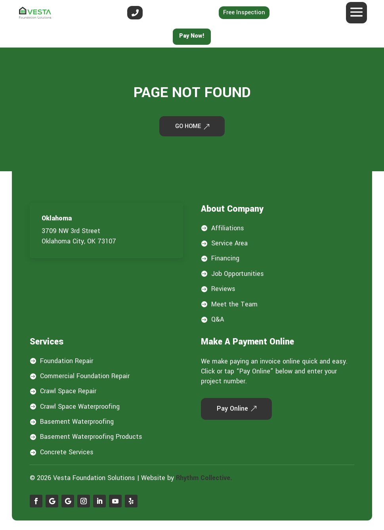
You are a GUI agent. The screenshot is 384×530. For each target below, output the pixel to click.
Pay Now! (191, 36)
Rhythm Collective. (204, 479)
